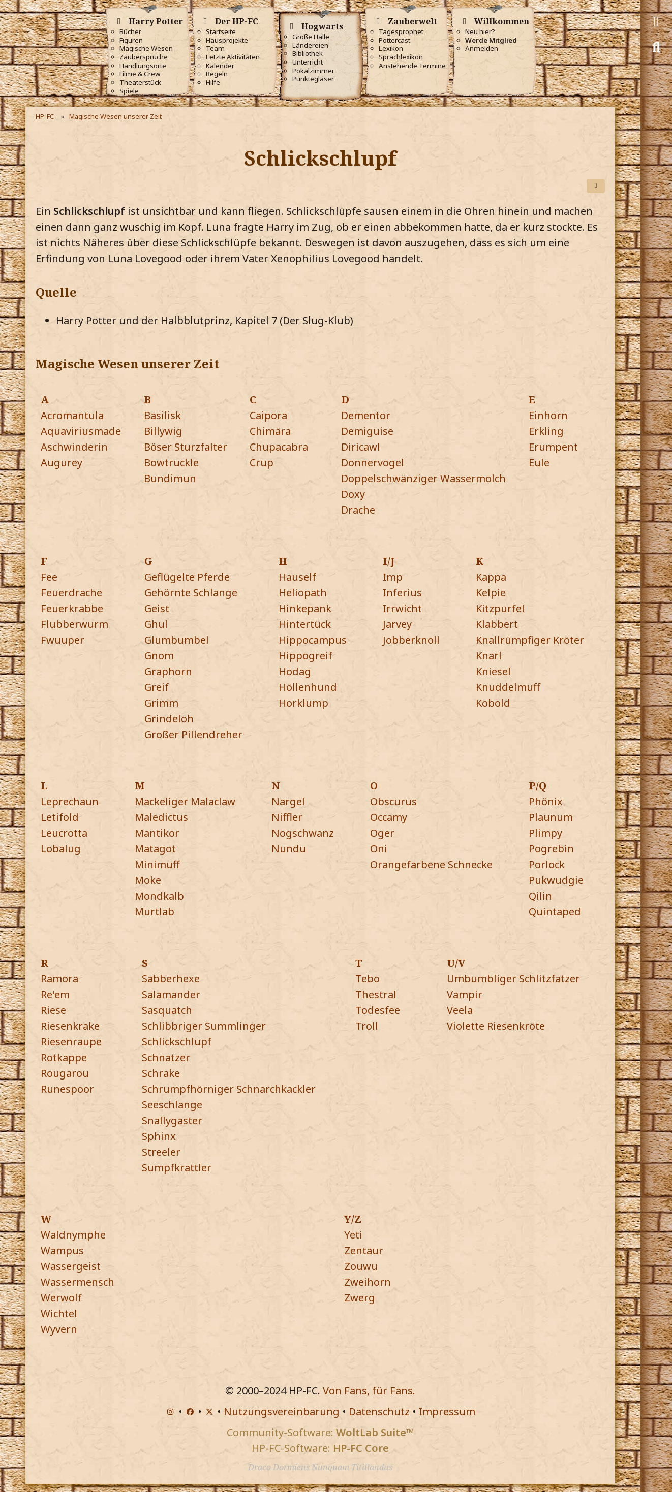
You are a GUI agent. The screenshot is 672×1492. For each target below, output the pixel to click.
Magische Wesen (146, 48)
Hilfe (213, 82)
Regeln (217, 74)
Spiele (129, 91)
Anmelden (481, 48)
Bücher (130, 31)
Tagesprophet (401, 31)
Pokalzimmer (313, 71)
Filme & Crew (139, 74)
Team (215, 48)
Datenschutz (379, 1411)
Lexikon (391, 48)
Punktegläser (313, 79)
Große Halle (310, 37)
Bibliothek (307, 53)
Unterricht (307, 62)
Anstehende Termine (412, 65)
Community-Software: (320, 1432)
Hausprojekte (227, 40)
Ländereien (310, 45)
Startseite (221, 31)
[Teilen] (596, 186)
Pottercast (394, 40)
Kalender (220, 65)
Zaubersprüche (143, 57)
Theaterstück (140, 82)
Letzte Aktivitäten (233, 57)
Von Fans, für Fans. (369, 1391)
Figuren (131, 40)
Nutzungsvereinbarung (282, 1411)
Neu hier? (480, 31)
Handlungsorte (142, 65)
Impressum (447, 1411)
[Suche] (656, 47)
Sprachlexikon (401, 57)
